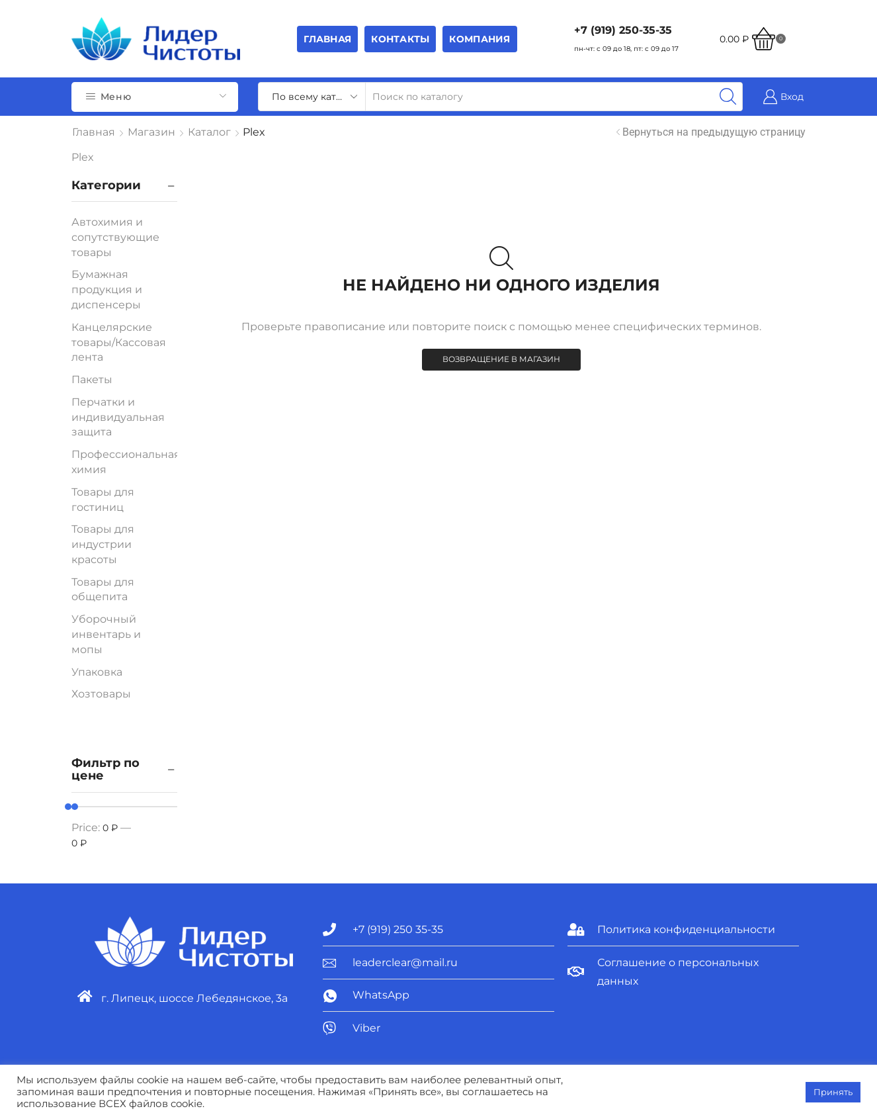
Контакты (400, 39)
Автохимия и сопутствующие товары (115, 237)
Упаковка (96, 672)
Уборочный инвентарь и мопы (106, 634)
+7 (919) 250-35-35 (623, 30)
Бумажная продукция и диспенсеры (106, 289)
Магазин (151, 132)
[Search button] (728, 97)
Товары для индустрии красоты (102, 544)
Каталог (209, 132)
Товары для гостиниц (102, 500)
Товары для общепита (102, 590)
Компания (479, 39)
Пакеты (91, 379)
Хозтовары (101, 694)
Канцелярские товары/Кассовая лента (118, 342)
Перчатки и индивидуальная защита (118, 417)
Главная (327, 39)
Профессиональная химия (126, 462)
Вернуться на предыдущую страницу (714, 132)
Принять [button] (833, 1092)
